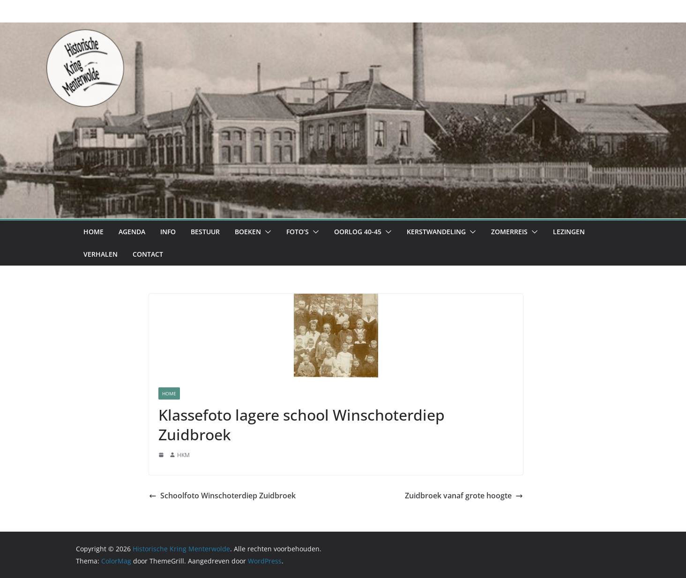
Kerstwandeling (436, 231)
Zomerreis (509, 231)
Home (93, 231)
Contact (148, 254)
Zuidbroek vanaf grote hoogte (464, 495)
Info (168, 231)
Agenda (132, 231)
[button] (266, 231)
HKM (183, 455)
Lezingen (569, 231)
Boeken (248, 231)
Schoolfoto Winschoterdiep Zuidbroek (222, 495)
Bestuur (205, 231)
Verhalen (100, 254)
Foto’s (297, 231)
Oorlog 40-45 (357, 231)
